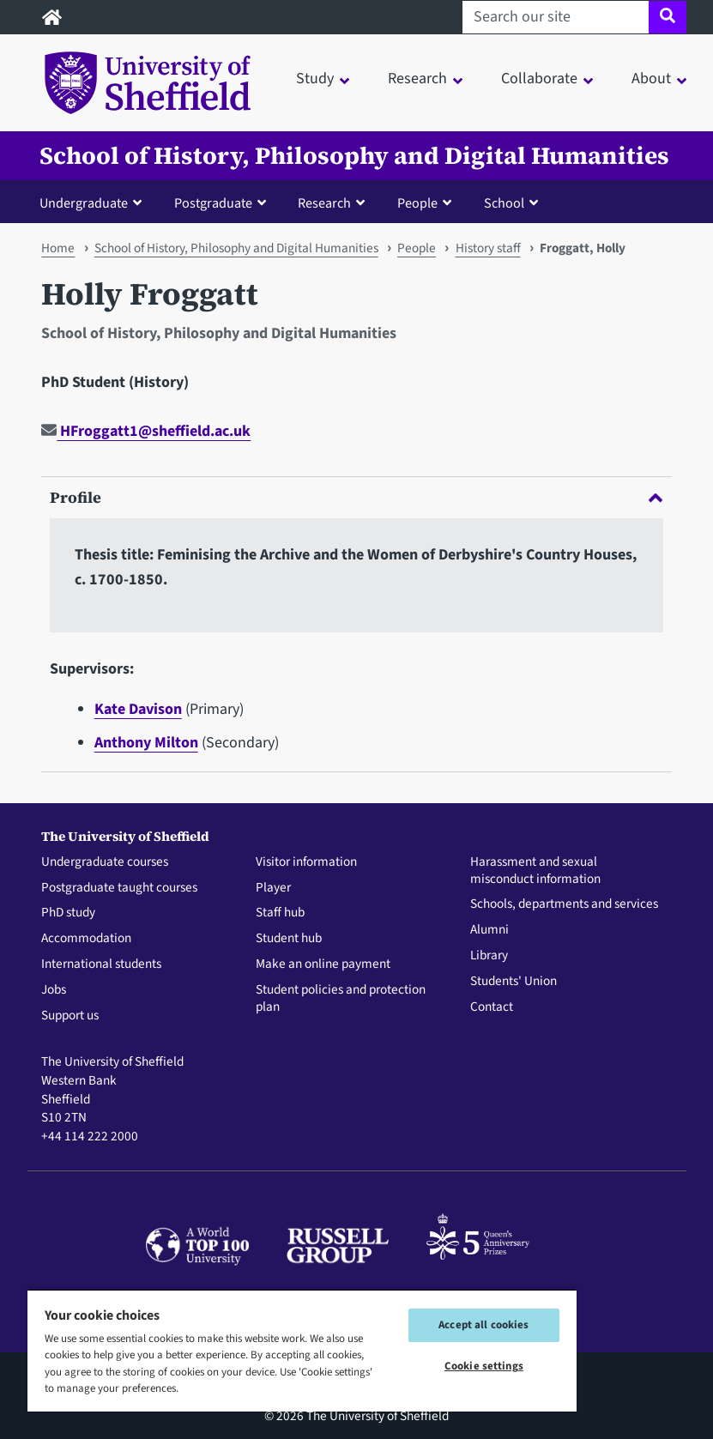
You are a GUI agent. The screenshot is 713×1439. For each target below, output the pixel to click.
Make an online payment (323, 964)
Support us (70, 1016)
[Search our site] (555, 17)
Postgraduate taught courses (119, 888)
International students (101, 964)
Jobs (53, 990)
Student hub (289, 938)
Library (489, 955)
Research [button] (417, 78)
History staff (488, 248)
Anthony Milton (146, 742)
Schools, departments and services (564, 904)
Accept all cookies (483, 1325)
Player (273, 888)
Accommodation (86, 938)
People (416, 248)
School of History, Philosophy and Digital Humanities (354, 155)
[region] (302, 1350)
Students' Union (513, 981)
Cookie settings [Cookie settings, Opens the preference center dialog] (483, 1366)
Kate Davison (138, 709)
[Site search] (667, 17)
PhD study (68, 913)
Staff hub (280, 913)
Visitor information (306, 862)
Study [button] (315, 78)
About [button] (651, 78)
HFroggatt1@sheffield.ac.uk (146, 431)
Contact (491, 1007)
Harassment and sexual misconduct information (535, 871)
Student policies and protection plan (341, 999)
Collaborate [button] (539, 78)
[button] (94, 202)
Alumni (489, 930)
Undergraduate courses (104, 862)
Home (58, 248)
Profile (356, 497)
